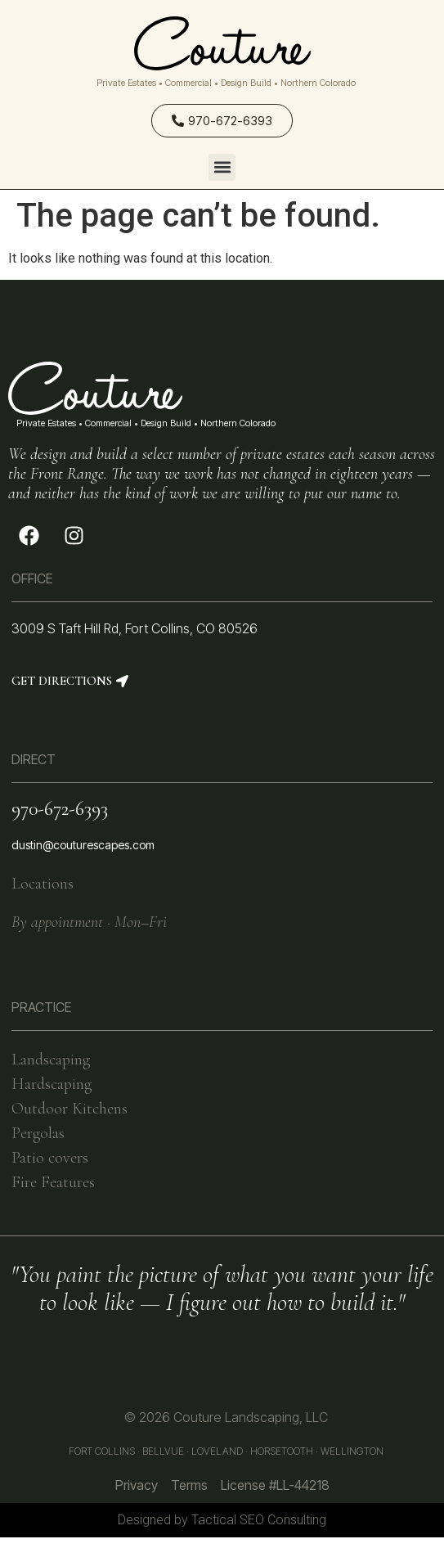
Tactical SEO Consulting (258, 1520)
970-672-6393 (59, 809)
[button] (222, 167)
